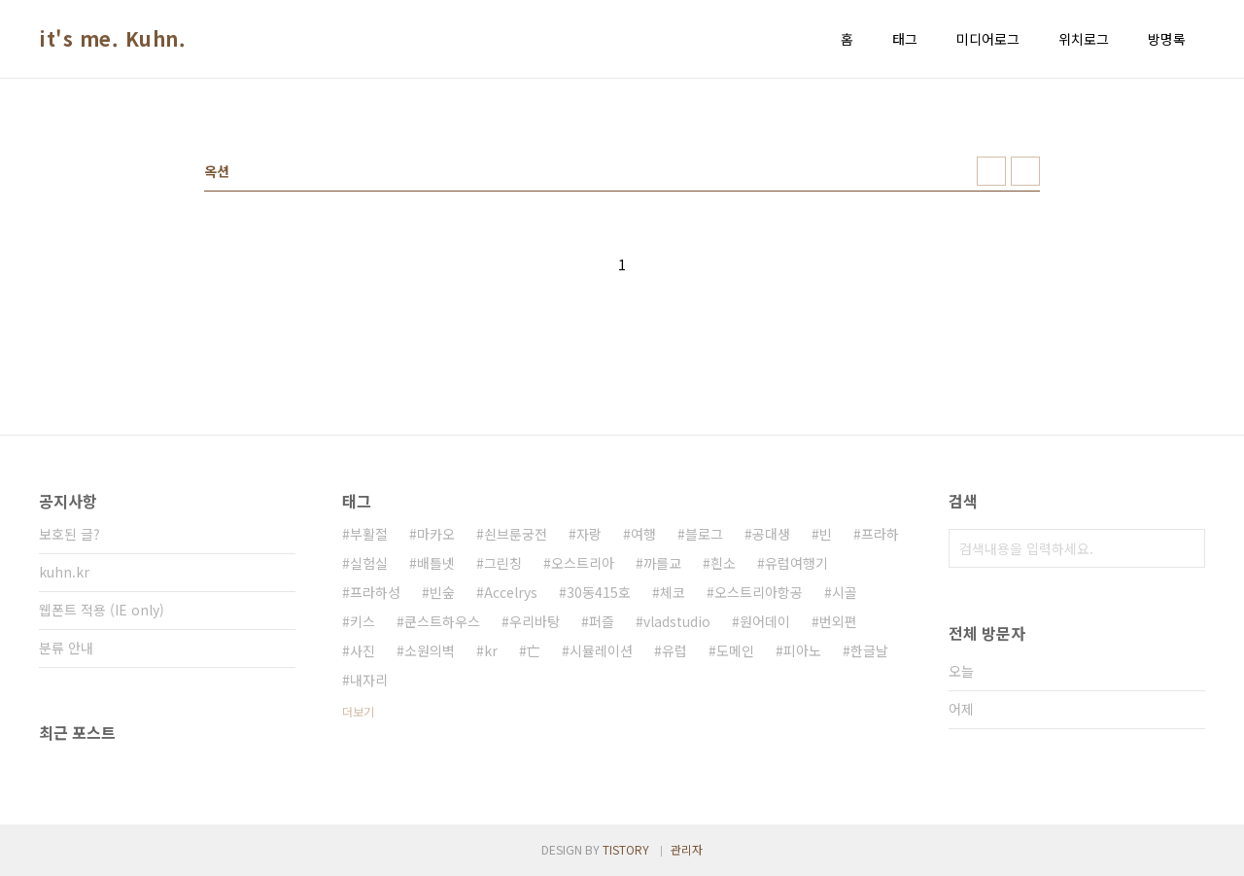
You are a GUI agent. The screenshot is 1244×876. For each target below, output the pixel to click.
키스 (362, 621)
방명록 (1167, 39)
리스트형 (1025, 171)
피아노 (802, 650)
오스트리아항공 (758, 592)
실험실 (369, 563)
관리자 (687, 849)
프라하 (880, 533)
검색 (1185, 548)
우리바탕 (534, 621)
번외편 (838, 621)
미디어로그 (987, 39)
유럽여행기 (796, 563)
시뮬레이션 (601, 650)
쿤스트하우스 (442, 621)
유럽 (674, 650)
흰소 (723, 563)
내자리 (369, 679)
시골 (844, 592)
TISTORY (626, 849)
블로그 (704, 533)
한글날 (869, 650)
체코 (672, 592)
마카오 (436, 533)
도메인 (735, 650)
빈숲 (442, 592)
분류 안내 (66, 647)
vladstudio (676, 621)
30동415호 (599, 592)
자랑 (589, 533)
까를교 (662, 563)
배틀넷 (436, 563)
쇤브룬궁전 (515, 533)
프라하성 (375, 592)
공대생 (771, 533)
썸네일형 (991, 171)
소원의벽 (429, 650)
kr (491, 650)
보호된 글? (69, 533)
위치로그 (1083, 39)
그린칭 (503, 563)
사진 (362, 650)
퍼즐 (601, 621)
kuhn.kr (64, 571)
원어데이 (765, 621)
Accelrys (510, 592)
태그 (904, 39)
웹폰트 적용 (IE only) (101, 609)
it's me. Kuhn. (112, 39)
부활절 (369, 533)
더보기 (358, 711)
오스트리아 (582, 563)
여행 (643, 533)
